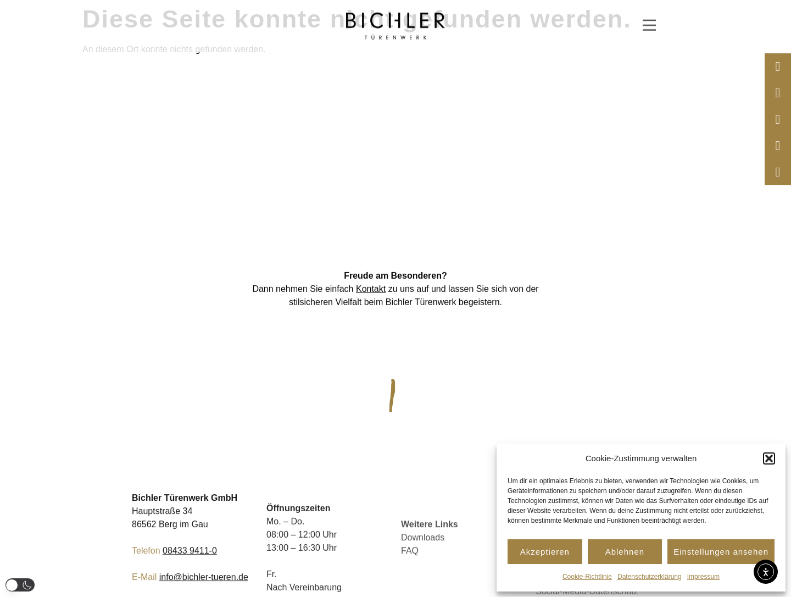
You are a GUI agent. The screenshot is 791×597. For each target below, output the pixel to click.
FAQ (410, 578)
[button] (769, 458)
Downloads (422, 565)
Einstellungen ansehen (720, 551)
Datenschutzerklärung (649, 577)
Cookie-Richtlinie (587, 577)
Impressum (703, 577)
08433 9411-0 (190, 562)
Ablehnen (624, 551)
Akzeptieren (545, 551)
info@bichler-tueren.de (203, 588)
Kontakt (371, 291)
